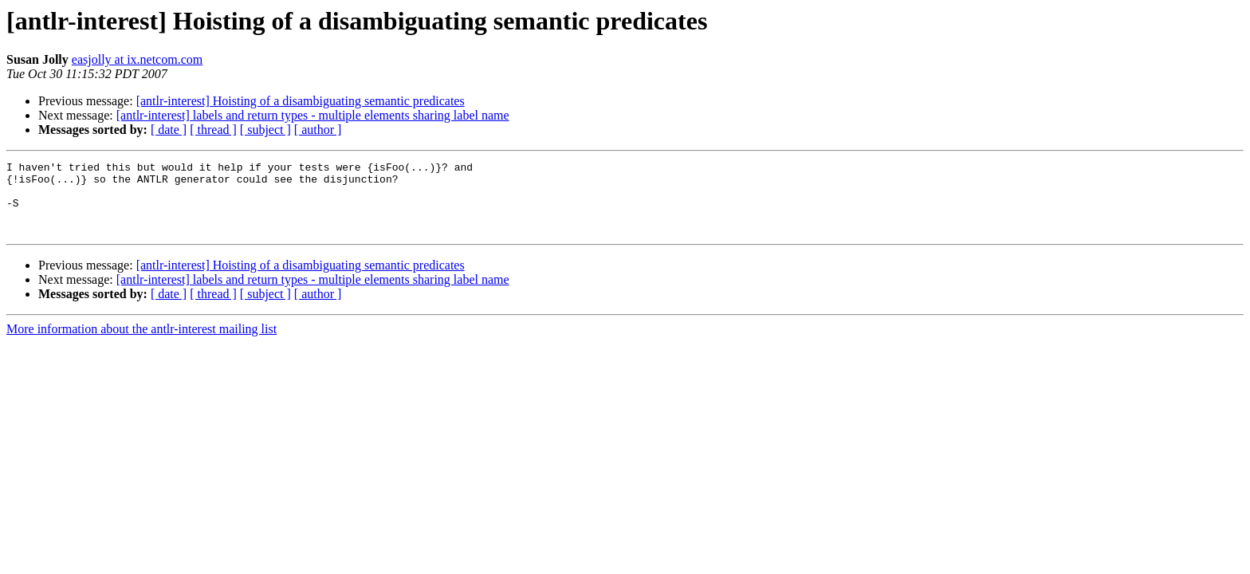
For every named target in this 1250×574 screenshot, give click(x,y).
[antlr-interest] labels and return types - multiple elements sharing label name (312, 115)
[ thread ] (213, 129)
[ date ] (169, 129)
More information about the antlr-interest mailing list (141, 343)
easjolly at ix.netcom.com (137, 59)
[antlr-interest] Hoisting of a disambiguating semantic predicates (300, 101)
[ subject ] (265, 129)
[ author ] (318, 129)
